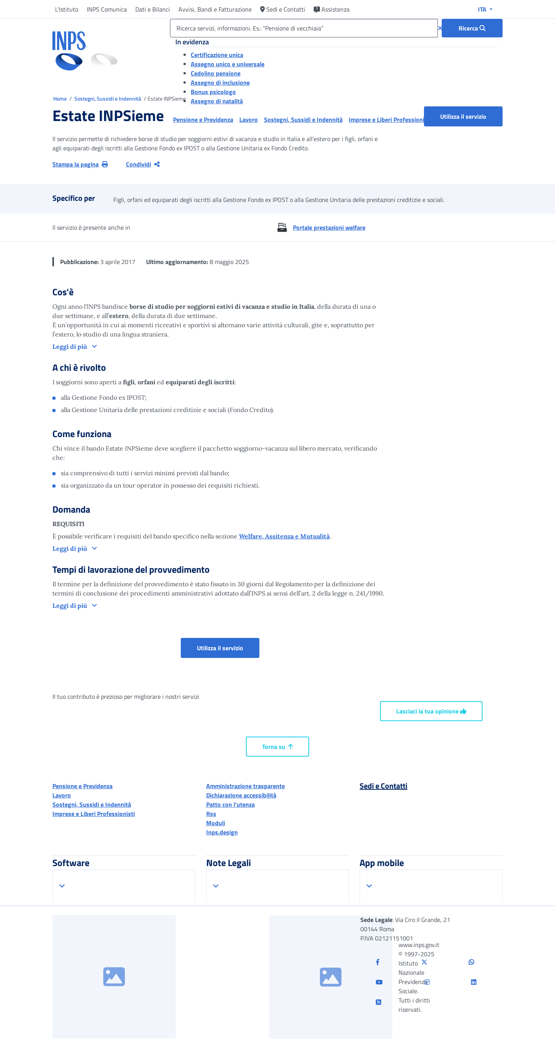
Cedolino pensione (215, 73)
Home (60, 98)
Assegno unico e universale (227, 64)
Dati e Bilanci (152, 9)
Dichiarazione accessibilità (241, 795)
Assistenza (332, 9)
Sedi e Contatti (282, 9)
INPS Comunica (107, 9)
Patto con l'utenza (230, 804)
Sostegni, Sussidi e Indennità (108, 98)
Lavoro (61, 795)
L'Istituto (66, 9)
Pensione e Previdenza (82, 786)
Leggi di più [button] (70, 346)
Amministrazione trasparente (245, 786)
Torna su (277, 746)
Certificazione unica (217, 54)
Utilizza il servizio (463, 116)
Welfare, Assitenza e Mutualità (284, 536)
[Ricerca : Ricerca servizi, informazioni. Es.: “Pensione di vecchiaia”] (472, 28)
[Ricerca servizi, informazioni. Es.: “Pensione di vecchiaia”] (304, 28)
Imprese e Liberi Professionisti (93, 813)
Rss (211, 813)
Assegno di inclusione (220, 82)
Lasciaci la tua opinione (431, 711)
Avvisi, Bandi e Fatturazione (215, 9)
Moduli (215, 823)
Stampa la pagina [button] (80, 164)
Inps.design (222, 832)
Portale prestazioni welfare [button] (329, 227)
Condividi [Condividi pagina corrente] (143, 164)
